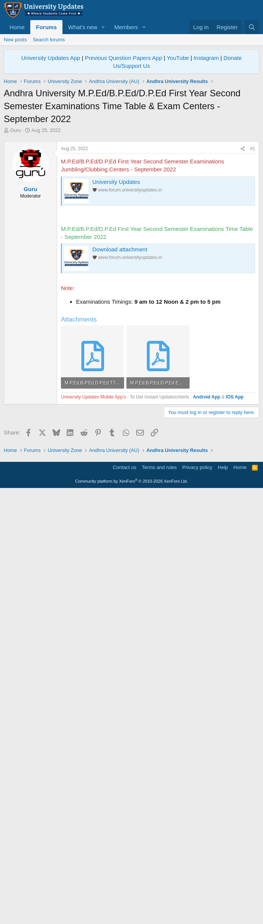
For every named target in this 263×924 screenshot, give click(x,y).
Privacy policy (197, 899)
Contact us (124, 899)
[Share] (242, 255)
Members (126, 27)
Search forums (49, 39)
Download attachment (119, 355)
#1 (252, 254)
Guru (15, 130)
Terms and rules (159, 899)
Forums (46, 27)
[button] (103, 27)
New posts (15, 39)
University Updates (116, 288)
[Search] (251, 27)
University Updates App (50, 58)
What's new (82, 27)
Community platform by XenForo (131, 913)
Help (223, 899)
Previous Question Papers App (123, 58)
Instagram (206, 58)
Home (17, 27)
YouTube (178, 58)
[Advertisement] (131, 191)
